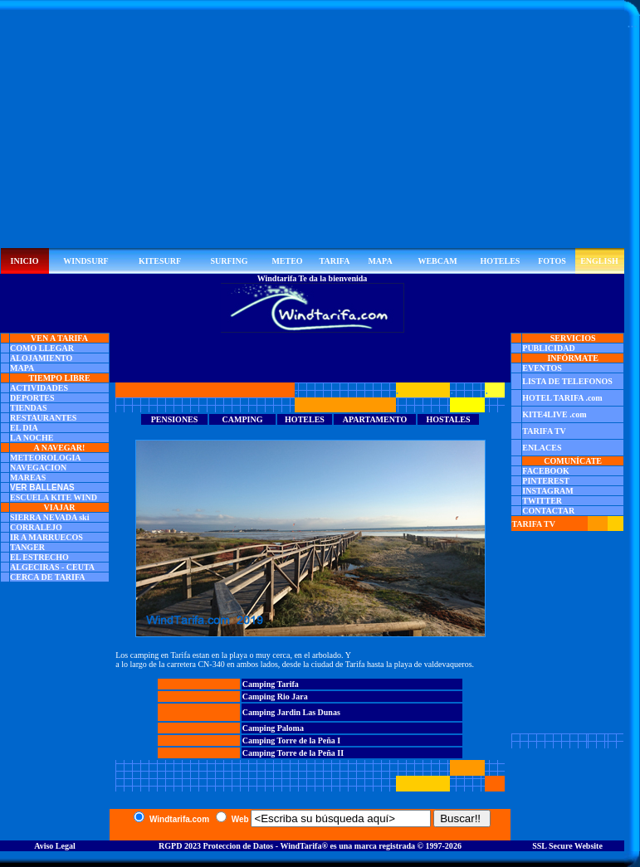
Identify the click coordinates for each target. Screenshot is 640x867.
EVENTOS (542, 368)
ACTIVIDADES (39, 387)
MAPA (380, 260)
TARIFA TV (544, 431)
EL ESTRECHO (39, 557)
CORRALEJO (36, 527)
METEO (286, 260)
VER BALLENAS (42, 487)
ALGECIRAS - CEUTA (52, 567)
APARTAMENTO (375, 419)
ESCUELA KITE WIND (53, 497)
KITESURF (160, 260)
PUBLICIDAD (548, 348)
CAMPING (242, 419)
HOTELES (500, 260)
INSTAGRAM (547, 490)
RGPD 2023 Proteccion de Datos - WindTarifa (240, 845)
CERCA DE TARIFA (47, 577)
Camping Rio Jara (275, 696)
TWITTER (542, 500)
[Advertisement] (312, 132)
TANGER (27, 547)
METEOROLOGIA (45, 457)
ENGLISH (599, 260)
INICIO (25, 260)
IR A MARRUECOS (46, 537)
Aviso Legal (55, 845)
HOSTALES (448, 419)
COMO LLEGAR (42, 348)
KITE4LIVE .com (554, 414)
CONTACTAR (548, 510)
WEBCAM (437, 260)
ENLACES (541, 447)
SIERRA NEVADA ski (49, 517)
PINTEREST (545, 480)
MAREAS (28, 477)
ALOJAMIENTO (41, 358)
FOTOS (552, 260)
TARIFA (335, 260)
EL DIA (24, 427)
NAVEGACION (38, 467)
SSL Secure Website (567, 845)
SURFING (228, 260)
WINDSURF (85, 260)
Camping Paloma (273, 728)
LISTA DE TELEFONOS (567, 381)
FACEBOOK (545, 470)
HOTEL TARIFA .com (562, 397)
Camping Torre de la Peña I (291, 740)
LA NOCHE (32, 437)
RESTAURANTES (43, 417)
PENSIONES (174, 419)
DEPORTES (32, 397)
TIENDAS (28, 407)
